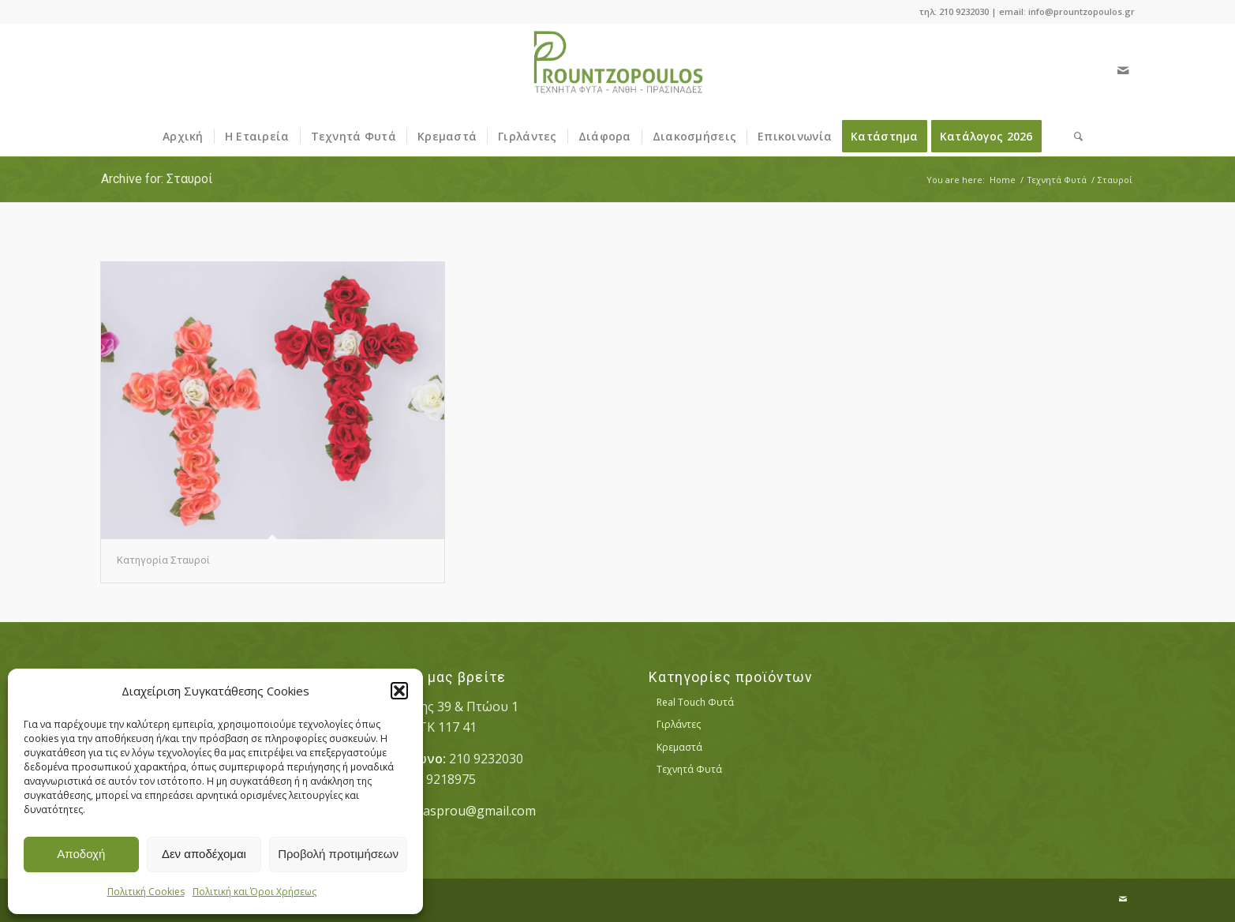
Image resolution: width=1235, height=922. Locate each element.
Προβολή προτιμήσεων (338, 853)
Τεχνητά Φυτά (689, 769)
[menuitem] (183, 136)
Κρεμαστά (679, 747)
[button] (399, 691)
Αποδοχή (81, 853)
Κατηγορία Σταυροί (163, 560)
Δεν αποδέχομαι (204, 853)
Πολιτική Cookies (146, 891)
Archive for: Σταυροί (156, 178)
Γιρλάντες (679, 724)
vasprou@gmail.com (476, 810)
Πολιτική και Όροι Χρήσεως (254, 891)
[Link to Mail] (1123, 70)
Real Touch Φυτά (695, 702)
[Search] (1073, 136)
